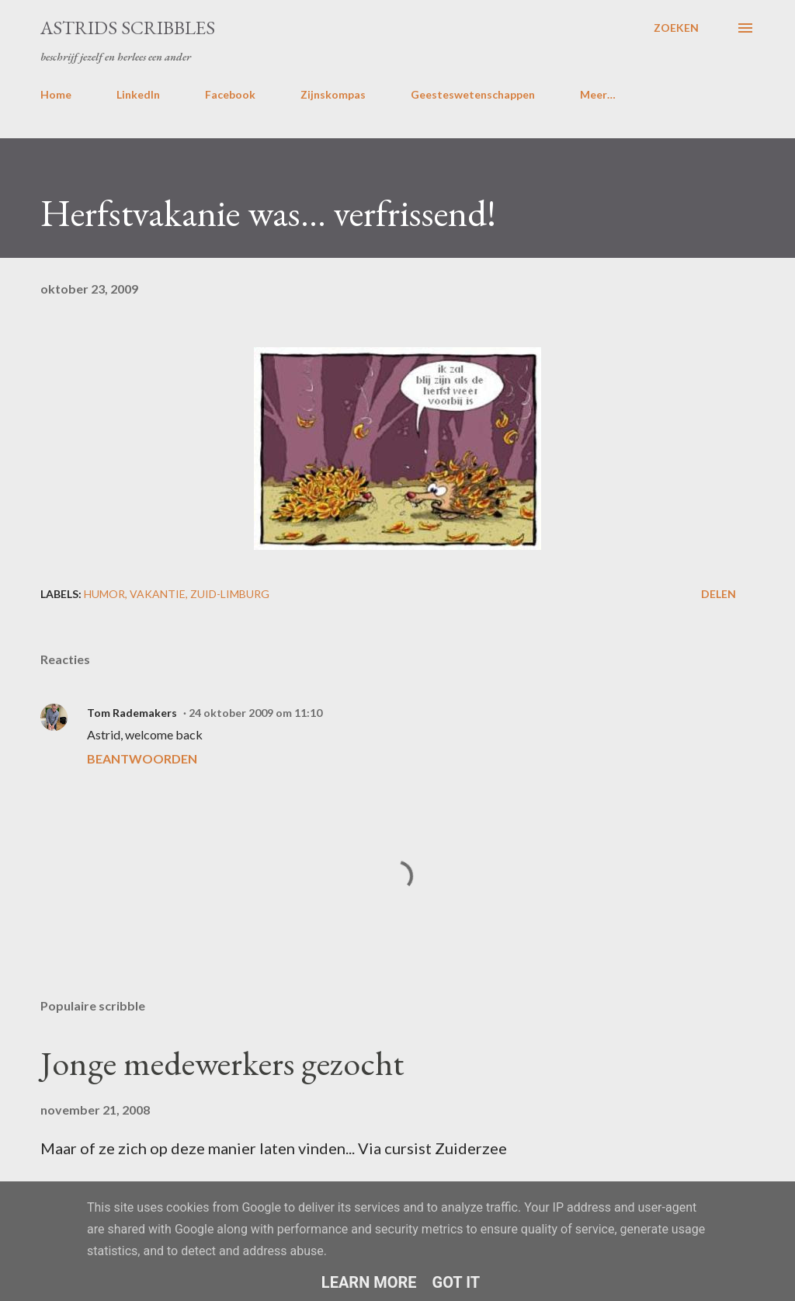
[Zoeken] (676, 28)
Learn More (369, 1282)
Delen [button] (718, 593)
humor (104, 593)
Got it (456, 1282)
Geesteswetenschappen (473, 94)
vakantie (158, 593)
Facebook (230, 94)
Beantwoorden (142, 758)
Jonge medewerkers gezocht (222, 1063)
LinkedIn (138, 94)
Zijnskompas (333, 94)
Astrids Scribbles (127, 28)
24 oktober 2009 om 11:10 (255, 712)
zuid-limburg (229, 593)
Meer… (598, 94)
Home (55, 94)
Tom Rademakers (132, 712)
